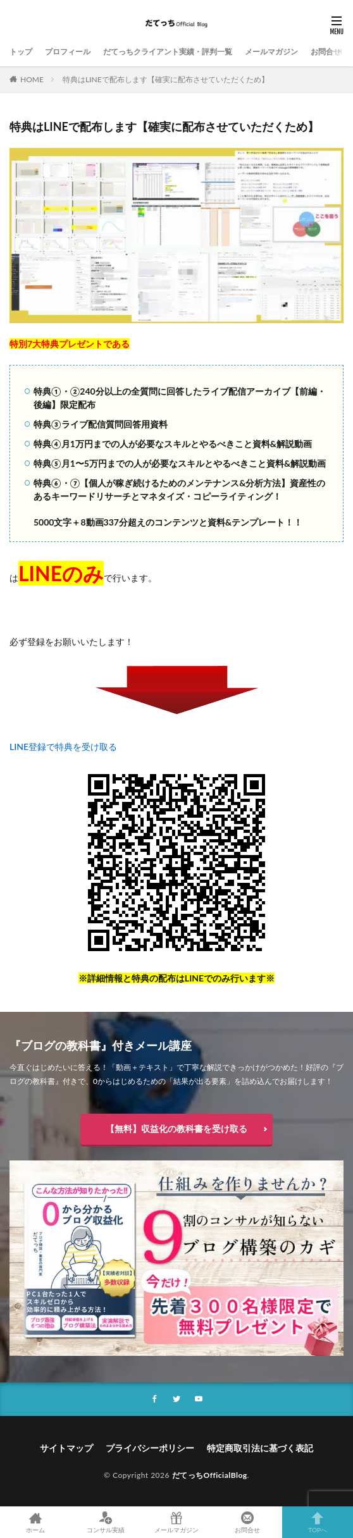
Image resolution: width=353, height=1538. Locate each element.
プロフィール (67, 51)
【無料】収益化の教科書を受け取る (176, 1128)
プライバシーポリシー (150, 1448)
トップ (20, 51)
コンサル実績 (106, 1522)
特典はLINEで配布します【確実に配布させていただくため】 (166, 79)
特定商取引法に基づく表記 (260, 1448)
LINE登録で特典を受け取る (63, 746)
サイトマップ (66, 1448)
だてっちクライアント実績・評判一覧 (167, 51)
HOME (32, 79)
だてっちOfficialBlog (209, 1475)
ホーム (35, 1522)
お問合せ (326, 51)
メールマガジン (271, 51)
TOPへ (317, 1522)
